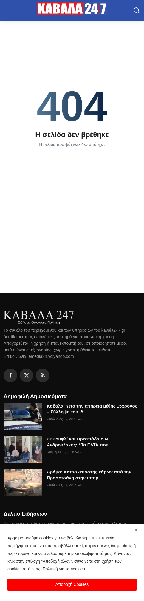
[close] (136, 530)
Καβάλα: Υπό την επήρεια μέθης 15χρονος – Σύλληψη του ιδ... (92, 408)
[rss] (42, 375)
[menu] (7, 10)
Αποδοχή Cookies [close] (72, 584)
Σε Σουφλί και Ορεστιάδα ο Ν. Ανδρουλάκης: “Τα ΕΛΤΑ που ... (80, 441)
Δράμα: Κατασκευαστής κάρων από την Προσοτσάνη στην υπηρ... (89, 474)
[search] (136, 10)
